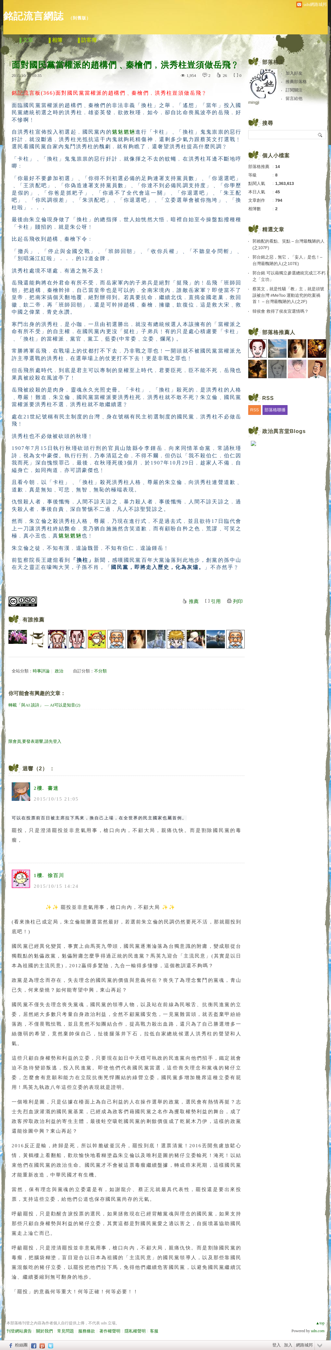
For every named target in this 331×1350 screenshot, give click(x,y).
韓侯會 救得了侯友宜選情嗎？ (280, 311)
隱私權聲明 (135, 1331)
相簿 (57, 40)
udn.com (318, 1331)
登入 (276, 1345)
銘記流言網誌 (33, 16)
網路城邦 (304, 1345)
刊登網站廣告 (19, 1331)
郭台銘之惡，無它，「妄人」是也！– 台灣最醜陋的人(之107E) (287, 260)
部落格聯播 (275, 409)
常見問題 (65, 1331)
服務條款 (86, 1331)
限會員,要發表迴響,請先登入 (34, 741)
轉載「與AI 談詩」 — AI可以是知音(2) (44, 705)
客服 (154, 1331)
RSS (254, 409)
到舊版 (79, 18)
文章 (28, 40)
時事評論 (41, 671)
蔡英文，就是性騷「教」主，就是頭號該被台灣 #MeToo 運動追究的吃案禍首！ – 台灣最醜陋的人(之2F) (288, 295)
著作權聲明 (109, 1331)
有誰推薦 (33, 619)
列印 (238, 601)
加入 (288, 1345)
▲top (320, 1323)
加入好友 (294, 73)
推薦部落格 (296, 81)
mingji (253, 102)
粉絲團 (21, 1345)
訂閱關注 (294, 90)
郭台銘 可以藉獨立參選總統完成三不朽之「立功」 (288, 276)
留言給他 (294, 98)
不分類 (100, 671)
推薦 (194, 601)
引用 (216, 601)
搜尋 (320, 134)
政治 (59, 671)
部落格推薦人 (278, 332)
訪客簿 (89, 40)
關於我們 (44, 1331)
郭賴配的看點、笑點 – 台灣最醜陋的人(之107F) (288, 244)
